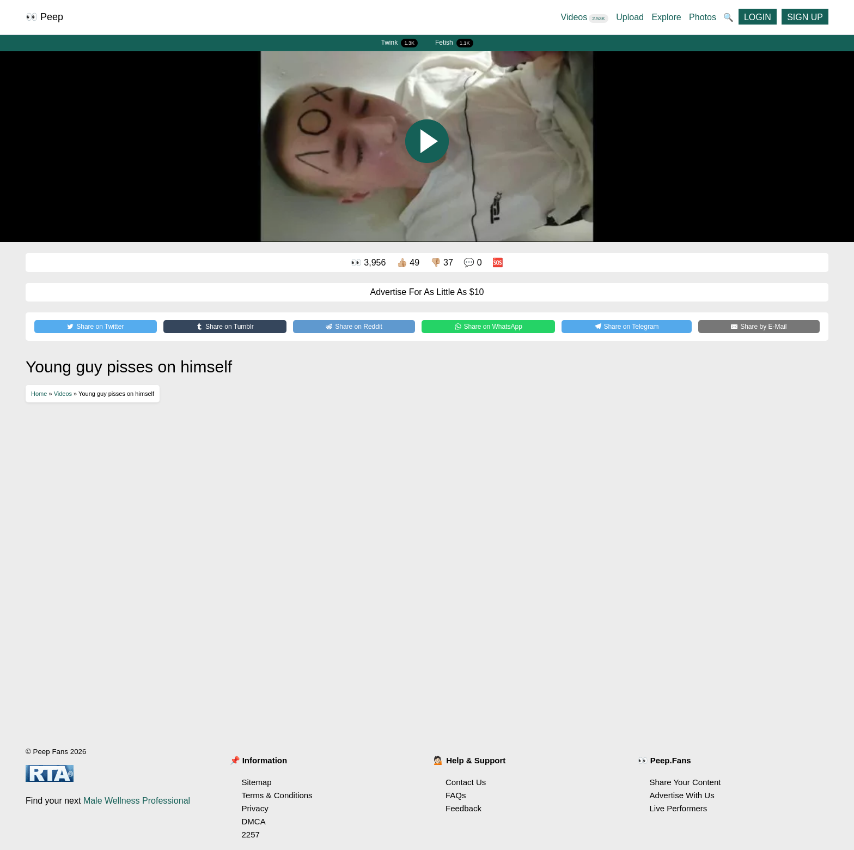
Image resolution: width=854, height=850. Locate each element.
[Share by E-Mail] (759, 326)
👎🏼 (441, 262)
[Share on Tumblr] (224, 326)
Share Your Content (685, 782)
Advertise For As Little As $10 (427, 292)
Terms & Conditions (277, 795)
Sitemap (257, 782)
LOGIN (757, 17)
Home (39, 393)
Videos (584, 17)
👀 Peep (44, 16)
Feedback (463, 808)
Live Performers (678, 808)
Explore (666, 17)
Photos (702, 17)
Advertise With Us (682, 795)
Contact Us (466, 782)
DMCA (254, 821)
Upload (630, 17)
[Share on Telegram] (627, 326)
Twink (399, 43)
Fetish (454, 43)
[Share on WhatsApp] (488, 326)
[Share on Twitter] (95, 326)
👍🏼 (407, 262)
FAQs (456, 795)
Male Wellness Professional (136, 800)
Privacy (255, 808)
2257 (251, 834)
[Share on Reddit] (354, 326)
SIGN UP (805, 17)
